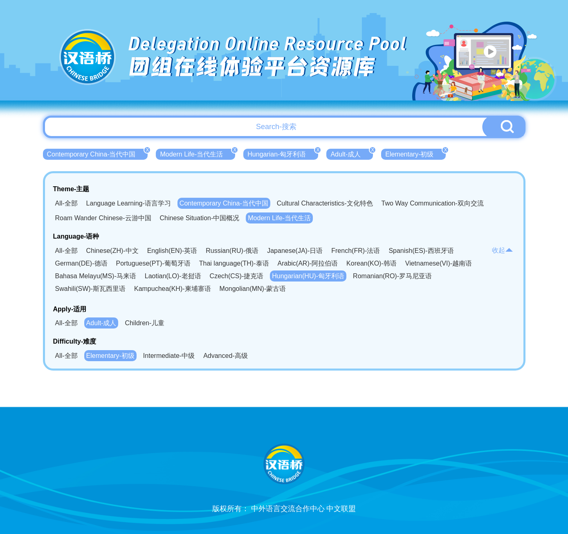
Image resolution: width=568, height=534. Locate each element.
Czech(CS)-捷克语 (237, 276)
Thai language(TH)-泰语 (234, 263)
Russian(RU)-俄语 (232, 250)
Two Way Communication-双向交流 (433, 203)
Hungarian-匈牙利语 (282, 153)
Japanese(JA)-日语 (295, 250)
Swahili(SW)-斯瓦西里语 (90, 288)
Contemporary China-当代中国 (97, 153)
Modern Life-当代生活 (197, 153)
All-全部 (66, 203)
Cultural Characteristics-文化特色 (325, 203)
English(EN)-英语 (172, 250)
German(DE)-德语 (81, 263)
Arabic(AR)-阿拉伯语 (308, 263)
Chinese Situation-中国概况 (200, 217)
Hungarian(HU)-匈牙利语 (308, 276)
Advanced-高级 (225, 355)
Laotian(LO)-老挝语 (173, 276)
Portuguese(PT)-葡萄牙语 (153, 263)
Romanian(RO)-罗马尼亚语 (392, 276)
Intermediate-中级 (169, 355)
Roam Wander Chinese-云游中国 (103, 217)
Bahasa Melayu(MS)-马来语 (95, 276)
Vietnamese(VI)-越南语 (438, 263)
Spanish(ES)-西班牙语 (421, 250)
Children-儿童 (144, 323)
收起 (502, 250)
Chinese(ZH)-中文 (112, 250)
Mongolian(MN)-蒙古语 (253, 288)
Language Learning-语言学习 (128, 203)
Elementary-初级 (415, 153)
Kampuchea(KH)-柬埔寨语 (172, 288)
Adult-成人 (351, 153)
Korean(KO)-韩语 (371, 263)
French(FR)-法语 (355, 250)
